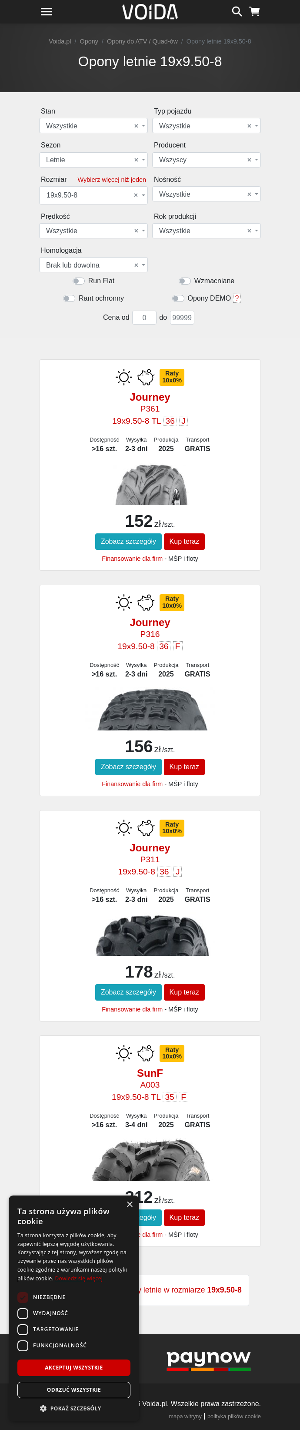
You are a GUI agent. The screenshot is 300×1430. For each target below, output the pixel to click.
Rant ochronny (101, 298)
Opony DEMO (209, 298)
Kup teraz (184, 541)
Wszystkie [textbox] (92, 126)
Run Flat (101, 281)
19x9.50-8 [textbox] (92, 195)
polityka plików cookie (234, 1416)
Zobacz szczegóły (128, 541)
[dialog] (74, 1308)
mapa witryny (185, 1416)
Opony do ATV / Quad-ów (142, 41)
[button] (73, 1408)
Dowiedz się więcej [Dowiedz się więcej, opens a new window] (79, 1278)
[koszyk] (254, 10)
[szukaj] (237, 10)
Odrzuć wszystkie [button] (74, 1389)
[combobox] (93, 125)
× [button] (129, 1205)
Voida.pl (60, 41)
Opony (89, 41)
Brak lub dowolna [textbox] (92, 265)
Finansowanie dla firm (132, 558)
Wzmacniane (214, 281)
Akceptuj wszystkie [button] (74, 1367)
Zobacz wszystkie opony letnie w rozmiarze (149, 1290)
